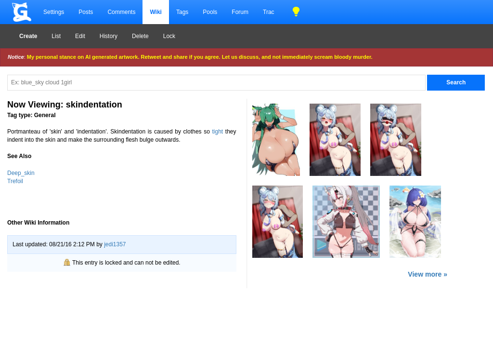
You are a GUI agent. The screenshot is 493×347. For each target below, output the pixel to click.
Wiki (156, 12)
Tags (182, 12)
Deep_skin (21, 173)
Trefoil (15, 181)
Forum (240, 12)
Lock (169, 36)
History (108, 36)
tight (217, 131)
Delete (140, 36)
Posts (85, 12)
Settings (53, 12)
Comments (121, 12)
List (56, 36)
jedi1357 (115, 244)
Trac (268, 12)
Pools (210, 12)
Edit (80, 36)
